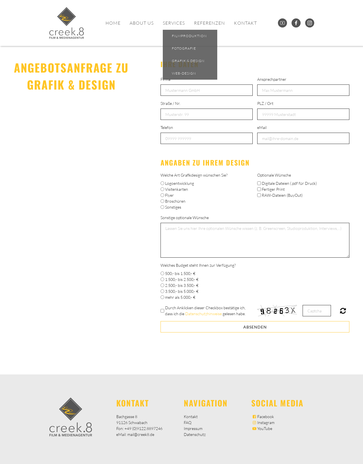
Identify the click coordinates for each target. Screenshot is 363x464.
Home (113, 23)
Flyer (169, 195)
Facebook (262, 416)
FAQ (187, 422)
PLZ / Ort (265, 103)
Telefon (167, 127)
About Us (142, 23)
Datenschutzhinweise (203, 313)
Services (174, 23)
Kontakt (245, 23)
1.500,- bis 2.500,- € (182, 279)
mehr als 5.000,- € (180, 297)
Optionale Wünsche (274, 175)
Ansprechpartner (271, 79)
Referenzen (209, 23)
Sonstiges (173, 207)
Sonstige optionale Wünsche (185, 217)
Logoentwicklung (179, 183)
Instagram (263, 422)
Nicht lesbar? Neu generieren (343, 310)
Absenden (255, 327)
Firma (165, 79)
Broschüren (175, 201)
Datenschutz (195, 434)
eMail (262, 127)
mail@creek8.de (140, 434)
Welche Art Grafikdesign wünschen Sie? (194, 175)
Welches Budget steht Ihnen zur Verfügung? (198, 265)
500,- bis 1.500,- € (180, 273)
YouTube (261, 428)
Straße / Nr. (170, 103)
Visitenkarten (176, 189)
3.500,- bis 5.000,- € (182, 291)
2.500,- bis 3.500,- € (182, 285)
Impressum (193, 428)
